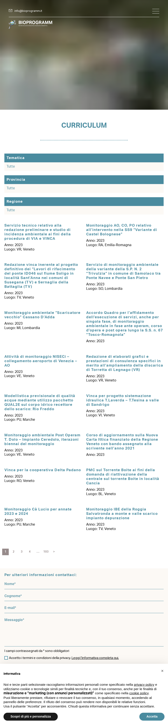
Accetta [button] (152, 716)
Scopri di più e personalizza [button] (30, 716)
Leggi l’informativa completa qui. (95, 658)
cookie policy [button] (139, 693)
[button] (162, 670)
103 (46, 551)
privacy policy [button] (144, 684)
